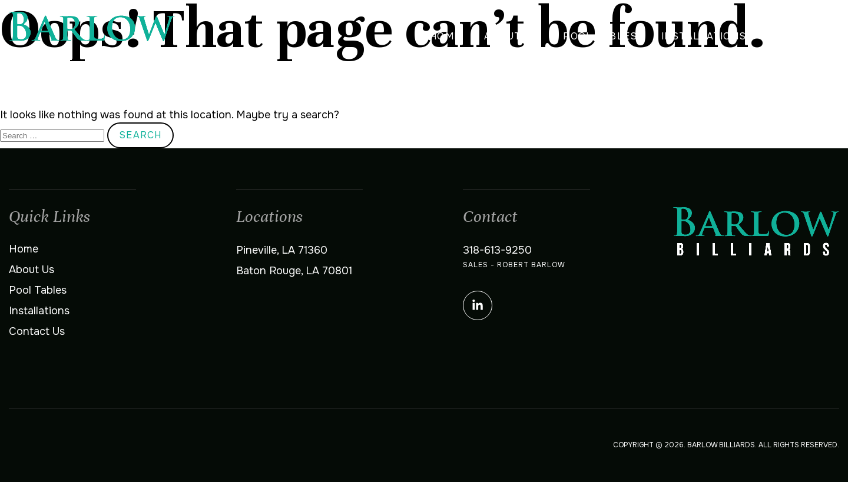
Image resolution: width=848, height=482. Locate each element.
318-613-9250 (497, 250)
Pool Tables (600, 36)
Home (445, 36)
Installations (704, 36)
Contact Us (804, 36)
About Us (511, 36)
